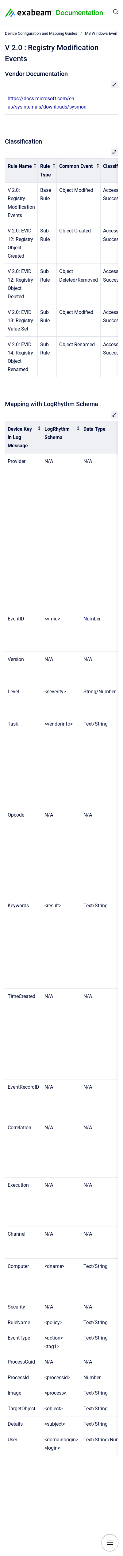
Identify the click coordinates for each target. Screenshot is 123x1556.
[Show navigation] (110, 1542)
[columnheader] (21, 171)
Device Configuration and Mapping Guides (41, 33)
